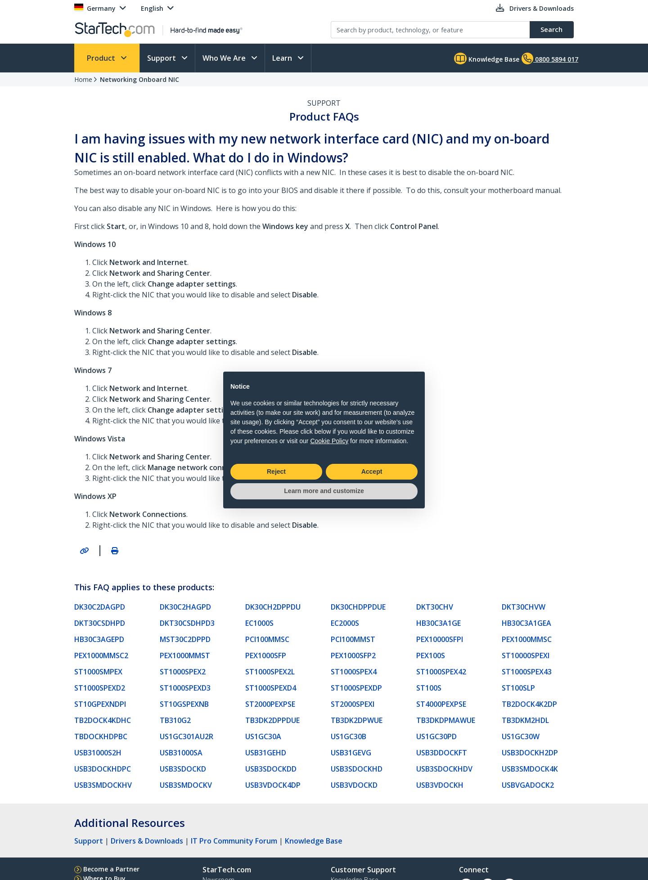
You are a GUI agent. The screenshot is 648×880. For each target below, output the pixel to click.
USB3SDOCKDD (271, 769)
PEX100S (430, 655)
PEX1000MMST (185, 655)
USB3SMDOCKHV (103, 785)
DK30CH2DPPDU (273, 607)
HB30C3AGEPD (99, 639)
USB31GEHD (265, 753)
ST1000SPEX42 (441, 672)
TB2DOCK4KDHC (102, 720)
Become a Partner (111, 869)
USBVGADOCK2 (528, 785)
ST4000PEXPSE (441, 704)
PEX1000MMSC (527, 639)
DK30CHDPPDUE (358, 607)
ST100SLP (518, 688)
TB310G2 (175, 720)
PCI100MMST (353, 639)
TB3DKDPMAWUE (445, 720)
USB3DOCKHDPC (102, 769)
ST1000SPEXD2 (99, 688)
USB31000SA (181, 753)
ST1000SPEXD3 (185, 688)
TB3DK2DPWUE (356, 720)
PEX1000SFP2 (353, 655)
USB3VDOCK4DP (273, 785)
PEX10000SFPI (439, 639)
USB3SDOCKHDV (444, 769)
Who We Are (225, 58)
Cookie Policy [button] (329, 440)
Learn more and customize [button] (324, 490)
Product (102, 58)
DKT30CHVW (523, 607)
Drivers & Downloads (147, 841)
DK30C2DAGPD (99, 607)
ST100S (428, 688)
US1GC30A (263, 736)
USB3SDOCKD (183, 769)
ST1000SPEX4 (354, 672)
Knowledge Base (486, 58)
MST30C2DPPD (185, 639)
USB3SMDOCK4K (530, 769)
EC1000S (259, 623)
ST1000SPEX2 (183, 672)
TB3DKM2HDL (525, 720)
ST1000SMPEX (98, 672)
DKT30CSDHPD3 (187, 623)
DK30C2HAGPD (185, 607)
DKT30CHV (434, 607)
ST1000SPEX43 (527, 672)
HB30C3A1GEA (526, 623)
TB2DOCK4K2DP (529, 704)
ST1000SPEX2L (270, 672)
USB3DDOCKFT (441, 753)
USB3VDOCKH (440, 785)
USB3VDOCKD (354, 785)
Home (83, 79)
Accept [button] (371, 471)
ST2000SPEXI (352, 704)
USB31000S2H (98, 753)
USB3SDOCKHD (356, 769)
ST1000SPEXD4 (270, 688)
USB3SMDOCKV (186, 785)
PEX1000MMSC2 (101, 655)
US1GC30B (348, 736)
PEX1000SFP (265, 655)
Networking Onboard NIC (139, 79)
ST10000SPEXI (525, 655)
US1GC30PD (436, 736)
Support (162, 58)
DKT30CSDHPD (99, 623)
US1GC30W (521, 736)
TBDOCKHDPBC (100, 736)
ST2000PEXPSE (270, 704)
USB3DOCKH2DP (530, 753)
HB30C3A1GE (438, 623)
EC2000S (345, 623)
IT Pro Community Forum (234, 841)
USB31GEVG (351, 753)
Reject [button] (276, 471)
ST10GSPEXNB (184, 704)
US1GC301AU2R (186, 736)
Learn (283, 58)
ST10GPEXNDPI (100, 704)
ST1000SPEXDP (356, 688)
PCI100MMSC (267, 639)
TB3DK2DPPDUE (272, 720)
